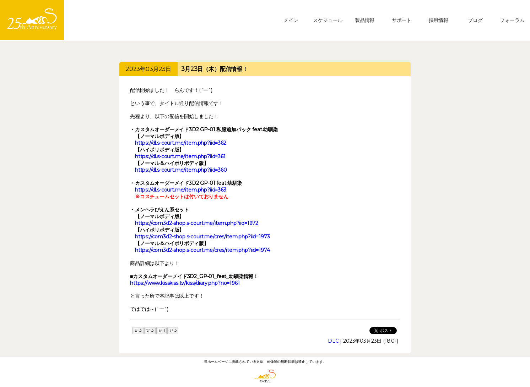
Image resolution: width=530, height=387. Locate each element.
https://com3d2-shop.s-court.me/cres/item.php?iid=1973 (202, 236)
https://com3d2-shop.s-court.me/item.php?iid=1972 (196, 223)
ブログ (475, 20)
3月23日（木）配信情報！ (214, 69)
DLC (333, 341)
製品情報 (364, 20)
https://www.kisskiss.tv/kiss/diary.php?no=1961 (185, 283)
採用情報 (438, 20)
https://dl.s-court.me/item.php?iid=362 (180, 143)
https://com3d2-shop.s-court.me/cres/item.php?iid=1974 (202, 250)
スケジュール (327, 20)
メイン (290, 20)
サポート (401, 20)
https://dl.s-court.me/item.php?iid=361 (180, 156)
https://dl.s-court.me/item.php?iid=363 (180, 190)
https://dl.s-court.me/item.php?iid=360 (181, 170)
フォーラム (512, 20)
